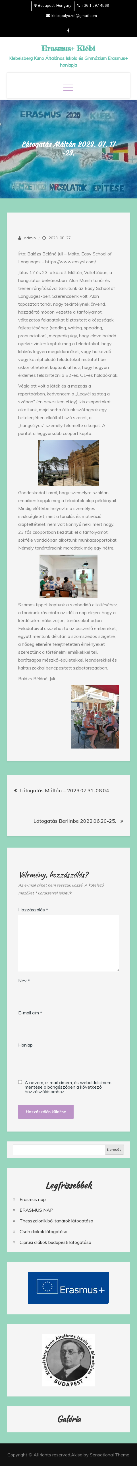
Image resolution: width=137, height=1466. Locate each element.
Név (24, 980)
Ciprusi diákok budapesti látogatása (55, 1242)
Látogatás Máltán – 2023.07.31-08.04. (65, 790)
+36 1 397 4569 (93, 5)
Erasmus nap (33, 1199)
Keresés (114, 1149)
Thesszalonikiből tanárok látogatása (56, 1221)
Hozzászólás (33, 910)
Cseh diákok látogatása (43, 1231)
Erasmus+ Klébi (68, 48)
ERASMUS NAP (36, 1210)
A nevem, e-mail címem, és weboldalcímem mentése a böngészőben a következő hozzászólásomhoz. (68, 1087)
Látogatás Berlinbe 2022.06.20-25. (75, 821)
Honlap (25, 1045)
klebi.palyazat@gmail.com (71, 15)
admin (30, 237)
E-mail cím (30, 1013)
